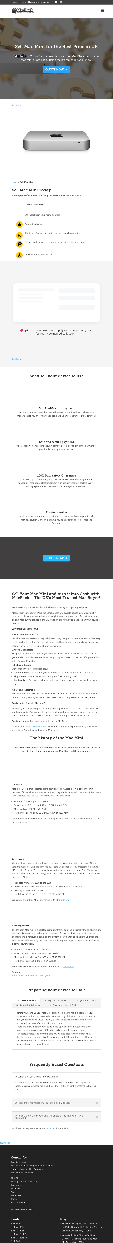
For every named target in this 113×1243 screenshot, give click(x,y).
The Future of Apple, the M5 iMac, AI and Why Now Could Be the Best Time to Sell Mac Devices (82, 1227)
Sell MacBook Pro (19, 1234)
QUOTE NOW (54, 69)
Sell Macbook (17, 1230)
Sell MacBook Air (19, 1237)
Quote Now (54, 558)
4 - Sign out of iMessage (28, 1005)
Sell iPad (15, 1241)
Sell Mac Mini (18, 1227)
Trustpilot (16, 105)
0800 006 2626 (18, 1202)
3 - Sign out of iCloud (85, 1000)
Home (15, 182)
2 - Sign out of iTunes (55, 1000)
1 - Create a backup (26, 1000)
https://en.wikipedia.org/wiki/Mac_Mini (31, 975)
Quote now (64, 900)
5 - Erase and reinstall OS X (63, 1005)
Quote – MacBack (33, 726)
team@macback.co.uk (22, 1209)
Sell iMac (15, 1223)
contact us (50, 1128)
